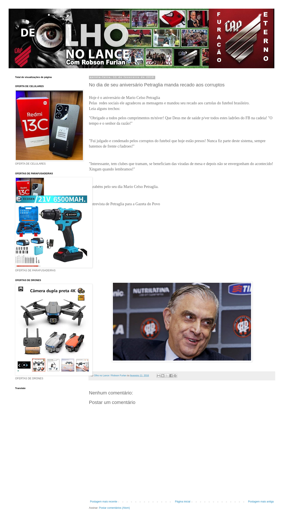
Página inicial (182, 501)
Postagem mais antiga (261, 501)
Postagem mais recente (103, 501)
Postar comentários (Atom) (114, 507)
